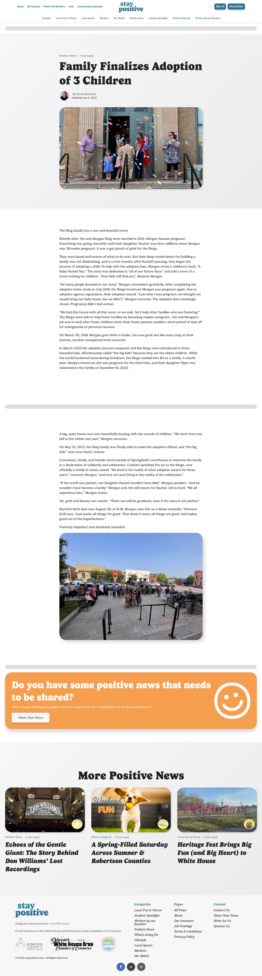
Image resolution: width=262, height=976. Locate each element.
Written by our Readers (207, 18)
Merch (220, 6)
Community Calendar (90, 6)
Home (20, 6)
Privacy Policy (184, 937)
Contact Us (221, 910)
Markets (104, 18)
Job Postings (183, 926)
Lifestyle (46, 18)
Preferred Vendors (54, 6)
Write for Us (222, 921)
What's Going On (181, 18)
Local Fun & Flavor (66, 18)
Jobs (71, 6)
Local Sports (88, 18)
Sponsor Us (221, 926)
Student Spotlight (158, 18)
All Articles (33, 6)
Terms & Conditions (188, 931)
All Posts (180, 910)
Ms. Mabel (119, 18)
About (178, 915)
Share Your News (30, 717)
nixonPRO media (59, 923)
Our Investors (184, 921)
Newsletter (236, 6)
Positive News (136, 18)
